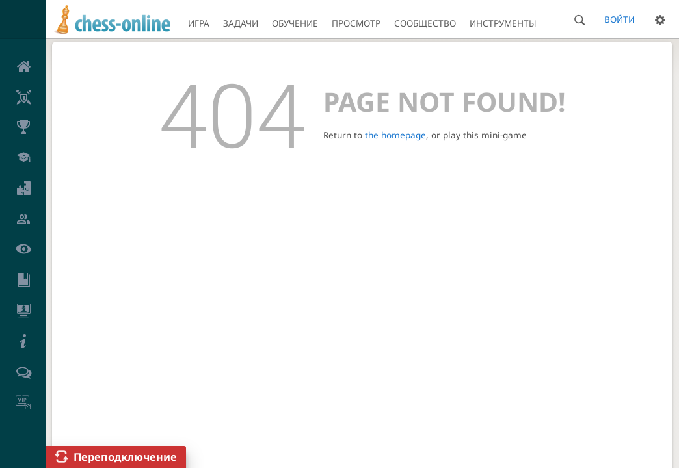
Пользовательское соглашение (108, 230)
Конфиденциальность (223, 230)
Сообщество (425, 23)
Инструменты (503, 23)
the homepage (395, 135)
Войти (619, 19)
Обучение (295, 23)
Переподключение (125, 457)
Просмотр (356, 23)
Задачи (240, 23)
